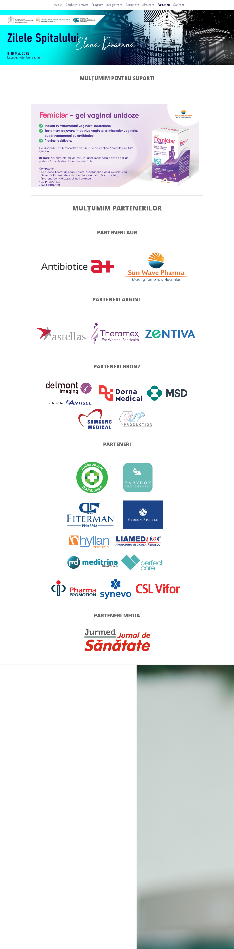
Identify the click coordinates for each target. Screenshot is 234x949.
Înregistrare (114, 5)
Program (97, 5)
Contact (178, 5)
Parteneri (163, 5)
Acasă (58, 5)
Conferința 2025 (76, 5)
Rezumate (132, 5)
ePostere (148, 5)
